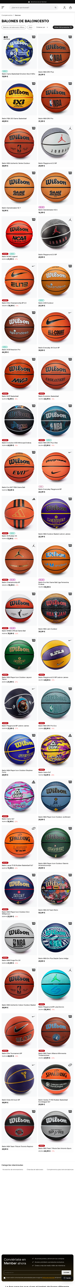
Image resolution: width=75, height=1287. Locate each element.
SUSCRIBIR (66, 1272)
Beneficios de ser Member (37, 2)
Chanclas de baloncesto (35, 1169)
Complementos (7, 15)
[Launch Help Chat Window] (67, 1278)
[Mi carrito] (70, 7)
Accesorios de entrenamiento (13, 1169)
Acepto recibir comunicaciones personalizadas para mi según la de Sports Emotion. (35, 1277)
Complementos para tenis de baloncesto (61, 1169)
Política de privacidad (48, 1277)
